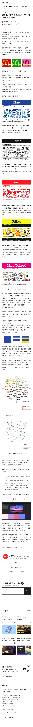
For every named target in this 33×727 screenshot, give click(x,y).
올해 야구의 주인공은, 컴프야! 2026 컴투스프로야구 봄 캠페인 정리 (8, 639)
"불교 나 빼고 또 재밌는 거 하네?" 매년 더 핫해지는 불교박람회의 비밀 (24, 639)
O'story (11, 7)
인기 (18, 6)
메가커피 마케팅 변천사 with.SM (22, 618)
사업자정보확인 (17, 697)
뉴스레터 (3, 691)
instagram (4, 712)
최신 (15, 6)
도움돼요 (11, 571)
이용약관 (3, 710)
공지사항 (10, 690)
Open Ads (6, 2)
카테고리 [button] (4, 6)
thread (8, 712)
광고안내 (9, 691)
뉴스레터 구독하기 (7, 676)
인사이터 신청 (23, 690)
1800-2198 (10, 703)
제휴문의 (16, 690)
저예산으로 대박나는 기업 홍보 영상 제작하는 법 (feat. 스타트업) (8, 618)
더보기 (29, 611)
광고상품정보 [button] (27, 6)
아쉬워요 (22, 571)
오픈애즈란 (4, 690)
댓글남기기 (28, 591)
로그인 (30, 2)
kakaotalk (14, 712)
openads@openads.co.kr (10, 705)
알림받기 (16, 562)
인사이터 (22, 6)
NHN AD (4, 686)
